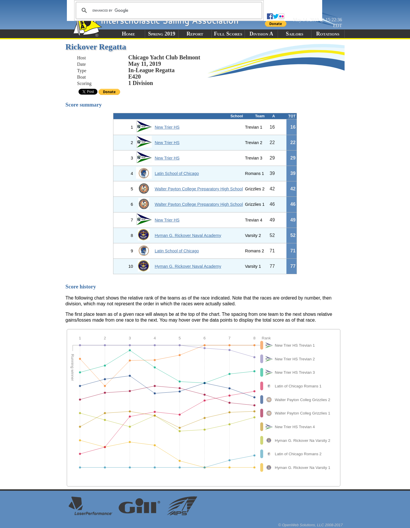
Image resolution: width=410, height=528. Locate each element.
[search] (168, 10)
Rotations (327, 34)
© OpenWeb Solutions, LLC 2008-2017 (310, 525)
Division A (261, 34)
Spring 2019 (161, 34)
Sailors (294, 34)
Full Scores (228, 34)
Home (128, 34)
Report (194, 34)
